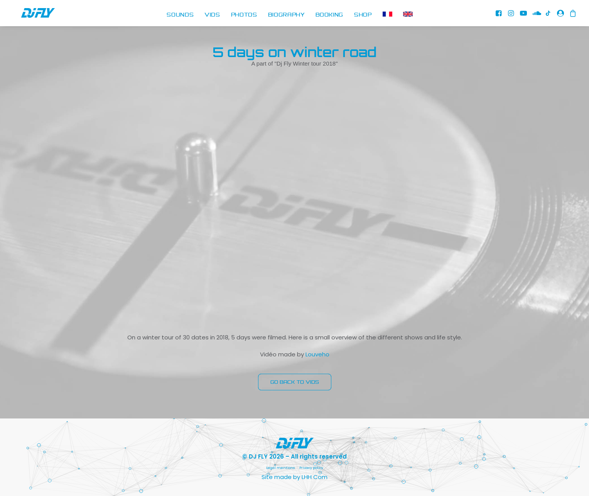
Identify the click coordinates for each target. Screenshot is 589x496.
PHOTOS (244, 15)
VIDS (212, 15)
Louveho (317, 354)
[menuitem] (180, 15)
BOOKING (330, 15)
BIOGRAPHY (286, 15)
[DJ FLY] (29, 15)
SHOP (363, 15)
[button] (500, 15)
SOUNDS (180, 15)
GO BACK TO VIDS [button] (294, 382)
